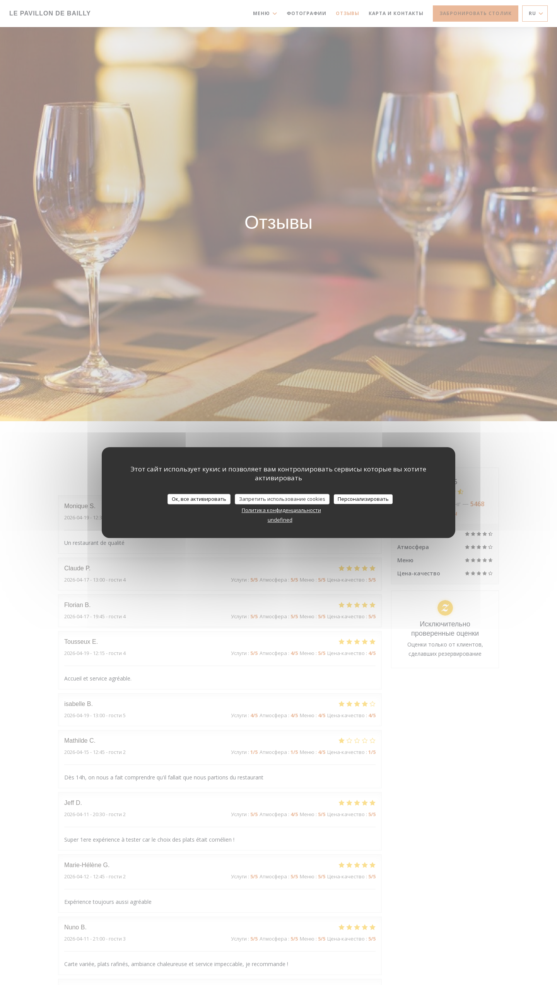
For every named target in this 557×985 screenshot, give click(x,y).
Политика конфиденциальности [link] (281, 510)
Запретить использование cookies (282, 498)
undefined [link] (280, 519)
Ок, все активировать (199, 498)
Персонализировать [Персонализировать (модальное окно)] (363, 498)
